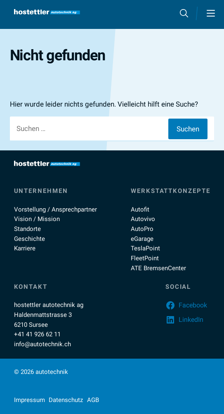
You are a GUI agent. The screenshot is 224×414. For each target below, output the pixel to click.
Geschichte (29, 239)
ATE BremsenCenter (158, 268)
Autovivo (143, 219)
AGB (93, 400)
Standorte (27, 229)
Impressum (29, 400)
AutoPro (142, 229)
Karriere (24, 248)
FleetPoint (145, 258)
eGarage (142, 239)
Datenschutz (66, 400)
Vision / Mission (37, 219)
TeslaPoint (145, 248)
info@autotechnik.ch (42, 344)
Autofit (140, 209)
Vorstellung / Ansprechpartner (55, 209)
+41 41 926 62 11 (37, 334)
